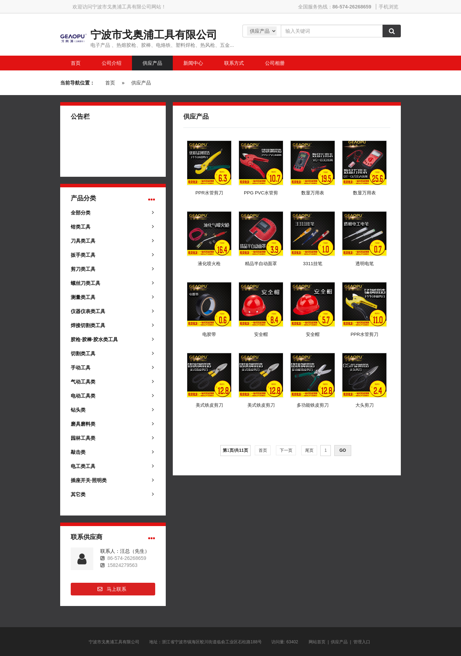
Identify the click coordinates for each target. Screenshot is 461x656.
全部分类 (80, 212)
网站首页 (317, 641)
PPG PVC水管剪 (261, 192)
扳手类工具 (83, 255)
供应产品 (141, 83)
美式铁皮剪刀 (209, 405)
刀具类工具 (83, 241)
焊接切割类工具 (88, 325)
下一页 (285, 450)
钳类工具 (80, 227)
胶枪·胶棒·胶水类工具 (94, 339)
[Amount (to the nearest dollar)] (332, 31)
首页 (110, 83)
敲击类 (78, 452)
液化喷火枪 (209, 263)
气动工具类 (83, 382)
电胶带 (209, 334)
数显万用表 (312, 192)
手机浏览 (388, 7)
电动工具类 (83, 396)
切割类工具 (83, 353)
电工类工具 (83, 466)
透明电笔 (364, 263)
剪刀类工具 (83, 269)
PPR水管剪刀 (209, 192)
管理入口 (361, 641)
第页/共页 (235, 450)
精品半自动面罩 (261, 263)
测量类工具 (83, 297)
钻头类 (78, 410)
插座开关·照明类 (89, 480)
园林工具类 (83, 438)
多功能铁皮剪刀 (313, 405)
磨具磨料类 (83, 424)
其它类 (78, 494)
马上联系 (116, 589)
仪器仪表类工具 (88, 311)
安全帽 (261, 334)
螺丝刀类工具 (85, 283)
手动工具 (80, 367)
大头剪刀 (364, 405)
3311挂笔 (312, 263)
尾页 (309, 450)
